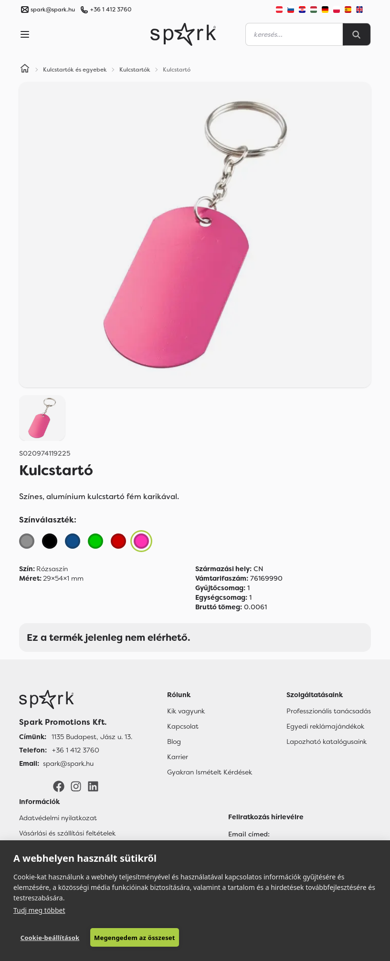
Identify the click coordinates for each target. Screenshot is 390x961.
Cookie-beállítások (50, 937)
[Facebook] (58, 786)
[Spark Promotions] (183, 34)
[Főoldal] (75, 699)
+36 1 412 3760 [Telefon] (75, 750)
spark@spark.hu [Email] (68, 763)
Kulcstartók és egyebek (75, 69)
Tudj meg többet (39, 910)
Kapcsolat (183, 726)
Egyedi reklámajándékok (325, 726)
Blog (174, 741)
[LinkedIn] (93, 786)
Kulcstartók (134, 69)
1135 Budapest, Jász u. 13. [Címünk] (92, 736)
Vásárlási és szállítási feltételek (67, 833)
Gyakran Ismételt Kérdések (209, 772)
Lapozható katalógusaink (326, 741)
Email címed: (249, 834)
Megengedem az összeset (134, 937)
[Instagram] (76, 786)
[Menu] (25, 34)
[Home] (25, 69)
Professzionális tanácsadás (328, 711)
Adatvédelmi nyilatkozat (58, 818)
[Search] (356, 34)
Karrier (177, 756)
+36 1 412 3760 (110, 9)
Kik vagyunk (186, 711)
